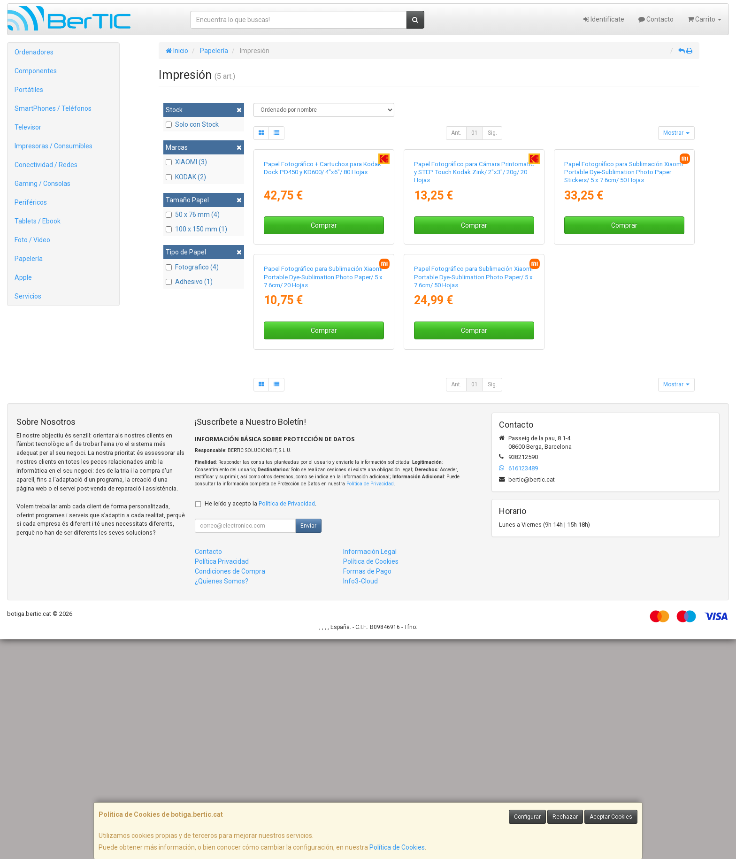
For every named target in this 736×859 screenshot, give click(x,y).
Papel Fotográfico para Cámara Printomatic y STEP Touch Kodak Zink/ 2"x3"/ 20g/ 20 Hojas (474, 282)
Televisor (28, 127)
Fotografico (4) (192, 267)
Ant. (456, 133)
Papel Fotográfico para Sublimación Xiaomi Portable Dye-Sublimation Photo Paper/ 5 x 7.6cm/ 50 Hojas (473, 496)
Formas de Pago (367, 791)
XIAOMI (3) (186, 162)
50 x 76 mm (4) (193, 214)
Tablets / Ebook (38, 221)
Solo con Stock (192, 124)
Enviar (308, 745)
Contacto (656, 19)
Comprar (324, 335)
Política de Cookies (397, 847)
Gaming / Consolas (42, 183)
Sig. (492, 133)
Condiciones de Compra (230, 791)
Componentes (36, 71)
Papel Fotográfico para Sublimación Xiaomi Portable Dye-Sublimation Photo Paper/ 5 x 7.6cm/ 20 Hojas (323, 496)
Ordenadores (34, 52)
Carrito (704, 19)
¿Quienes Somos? (221, 801)
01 (474, 133)
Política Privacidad (222, 781)
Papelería (29, 258)
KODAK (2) (186, 177)
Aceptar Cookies (611, 816)
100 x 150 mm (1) (196, 229)
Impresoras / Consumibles (53, 146)
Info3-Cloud (360, 801)
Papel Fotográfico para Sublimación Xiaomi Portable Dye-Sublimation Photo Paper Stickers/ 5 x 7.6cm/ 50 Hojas (623, 282)
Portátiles (29, 89)
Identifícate (603, 19)
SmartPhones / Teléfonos (53, 108)
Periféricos (31, 202)
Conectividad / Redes (46, 165)
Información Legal (370, 771)
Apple (23, 277)
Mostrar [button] (676, 133)
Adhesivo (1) (189, 281)
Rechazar (565, 816)
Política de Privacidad (370, 703)
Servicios (28, 296)
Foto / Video (32, 240)
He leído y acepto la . (260, 723)
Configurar (527, 816)
